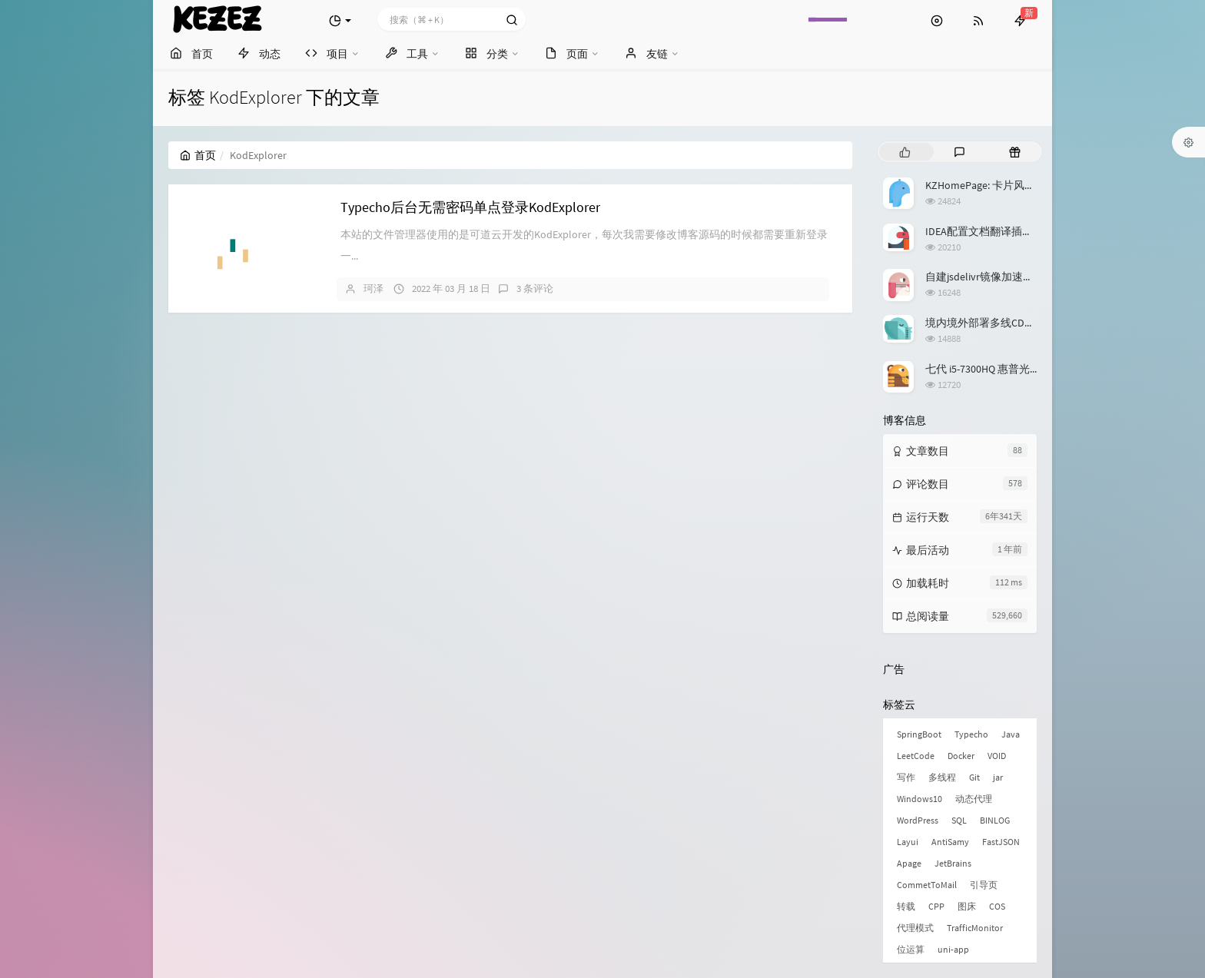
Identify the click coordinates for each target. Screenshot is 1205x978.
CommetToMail (927, 884)
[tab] (905, 151)
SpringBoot (919, 734)
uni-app (953, 949)
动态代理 (973, 798)
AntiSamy (950, 841)
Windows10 (919, 798)
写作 (906, 777)
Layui (907, 841)
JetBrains (952, 863)
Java (1010, 734)
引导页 (984, 884)
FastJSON (1001, 841)
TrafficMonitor (975, 927)
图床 (967, 906)
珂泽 (373, 288)
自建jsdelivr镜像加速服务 (984, 276)
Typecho (971, 734)
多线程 (942, 777)
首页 (198, 155)
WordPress (917, 820)
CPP (936, 906)
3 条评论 (534, 288)
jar (998, 777)
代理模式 (915, 927)
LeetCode (915, 755)
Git (974, 777)
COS (997, 906)
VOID (997, 755)
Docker (961, 755)
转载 (906, 906)
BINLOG (995, 820)
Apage (909, 863)
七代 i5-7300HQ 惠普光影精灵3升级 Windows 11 (1035, 369)
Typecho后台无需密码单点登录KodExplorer (470, 207)
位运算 (910, 949)
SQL (959, 820)
